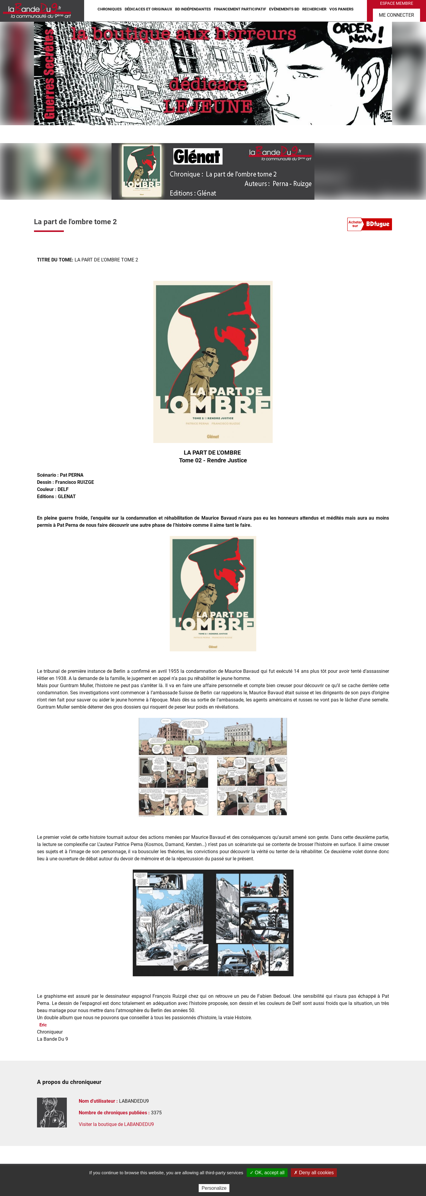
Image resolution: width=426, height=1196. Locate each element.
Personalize (214, 1188)
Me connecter (396, 15)
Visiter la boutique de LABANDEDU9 (116, 1124)
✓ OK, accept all (267, 1172)
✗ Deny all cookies (314, 1172)
